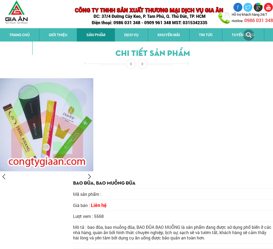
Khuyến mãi (169, 34)
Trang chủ (19, 34)
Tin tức (206, 34)
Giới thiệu (58, 34)
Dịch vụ (131, 34)
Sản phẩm (95, 34)
